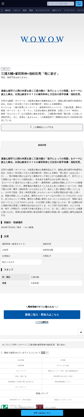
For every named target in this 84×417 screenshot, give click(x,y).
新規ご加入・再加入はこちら (42, 314)
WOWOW (13, 3)
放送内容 (42, 145)
